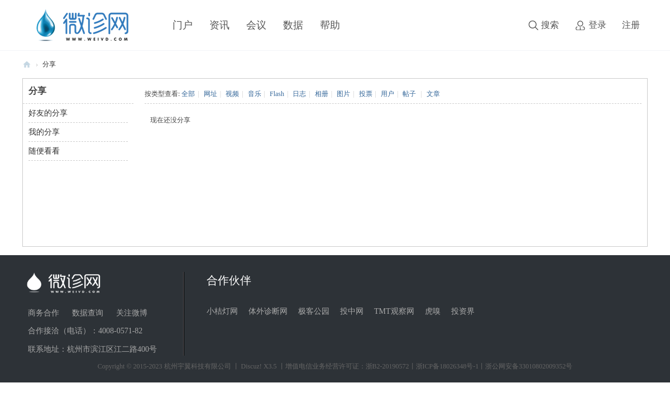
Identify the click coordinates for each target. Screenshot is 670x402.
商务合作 (43, 313)
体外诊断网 (268, 311)
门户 (183, 25)
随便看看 (44, 151)
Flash (277, 94)
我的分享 (44, 132)
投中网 (351, 311)
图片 (343, 94)
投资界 (463, 311)
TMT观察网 (394, 311)
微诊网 (26, 64)
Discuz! (251, 366)
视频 (232, 94)
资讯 (219, 25)
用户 (387, 94)
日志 (299, 94)
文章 (433, 94)
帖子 (409, 94)
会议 (256, 25)
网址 (210, 94)
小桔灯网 (222, 311)
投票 (365, 94)
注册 (631, 25)
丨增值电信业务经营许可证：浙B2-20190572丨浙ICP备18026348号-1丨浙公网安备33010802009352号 (426, 366)
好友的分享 (48, 113)
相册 (321, 94)
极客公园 (313, 311)
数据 (293, 25)
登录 (597, 25)
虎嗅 (433, 311)
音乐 (254, 94)
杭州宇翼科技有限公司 (197, 366)
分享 (49, 64)
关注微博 (131, 313)
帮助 (330, 25)
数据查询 (87, 313)
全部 (188, 94)
